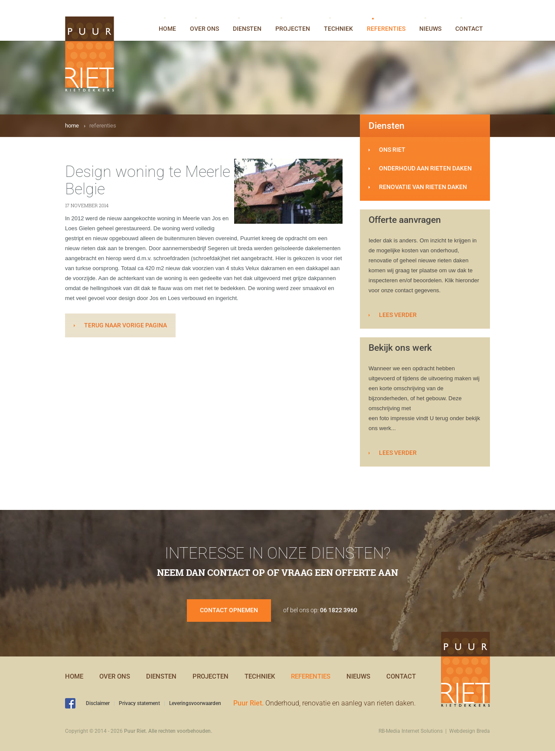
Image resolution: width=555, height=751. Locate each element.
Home (167, 25)
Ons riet (392, 149)
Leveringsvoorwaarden (195, 703)
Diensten (247, 25)
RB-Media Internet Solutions (411, 731)
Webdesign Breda (469, 731)
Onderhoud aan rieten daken (425, 168)
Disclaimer (98, 703)
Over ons (204, 25)
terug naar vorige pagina (125, 325)
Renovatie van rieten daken (423, 186)
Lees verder (398, 314)
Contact (469, 25)
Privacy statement (139, 703)
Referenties (386, 25)
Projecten (292, 25)
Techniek (338, 25)
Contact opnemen (229, 610)
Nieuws (430, 25)
